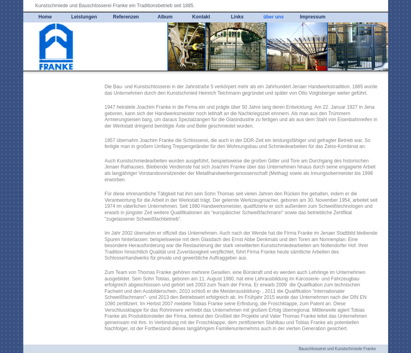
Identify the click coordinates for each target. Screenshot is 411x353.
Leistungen (84, 17)
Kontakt (201, 17)
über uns (273, 17)
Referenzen (126, 17)
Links (237, 17)
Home (45, 17)
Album (165, 17)
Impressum (313, 17)
